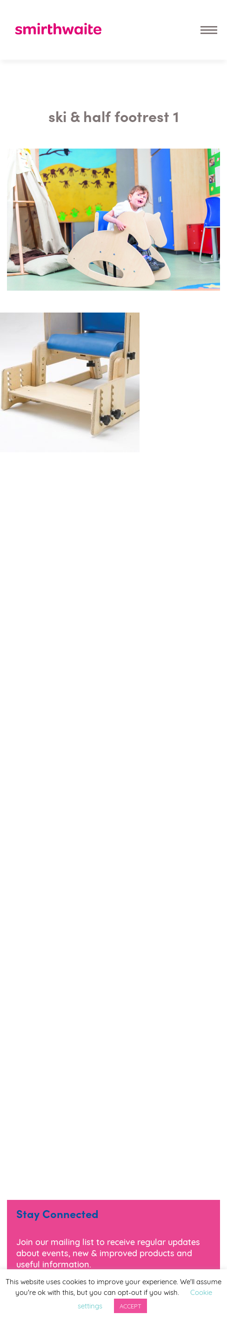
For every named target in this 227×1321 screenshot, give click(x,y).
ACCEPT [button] (130, 1305)
